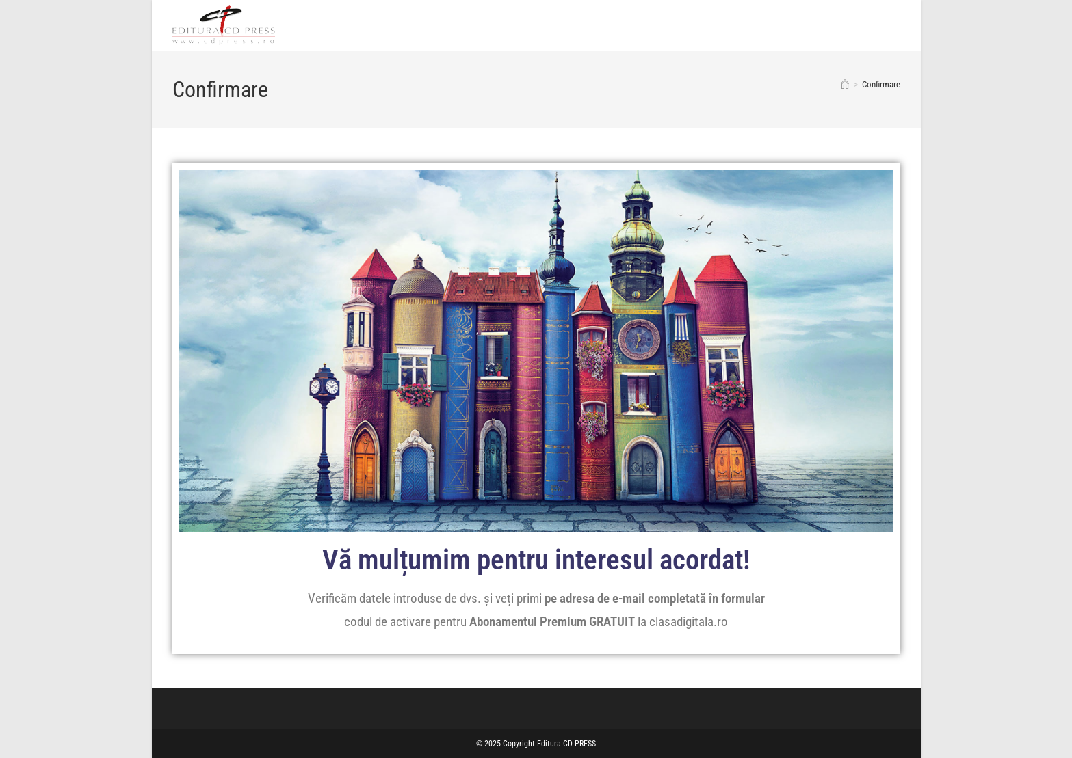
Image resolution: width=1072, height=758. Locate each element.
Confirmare (881, 84)
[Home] (845, 84)
